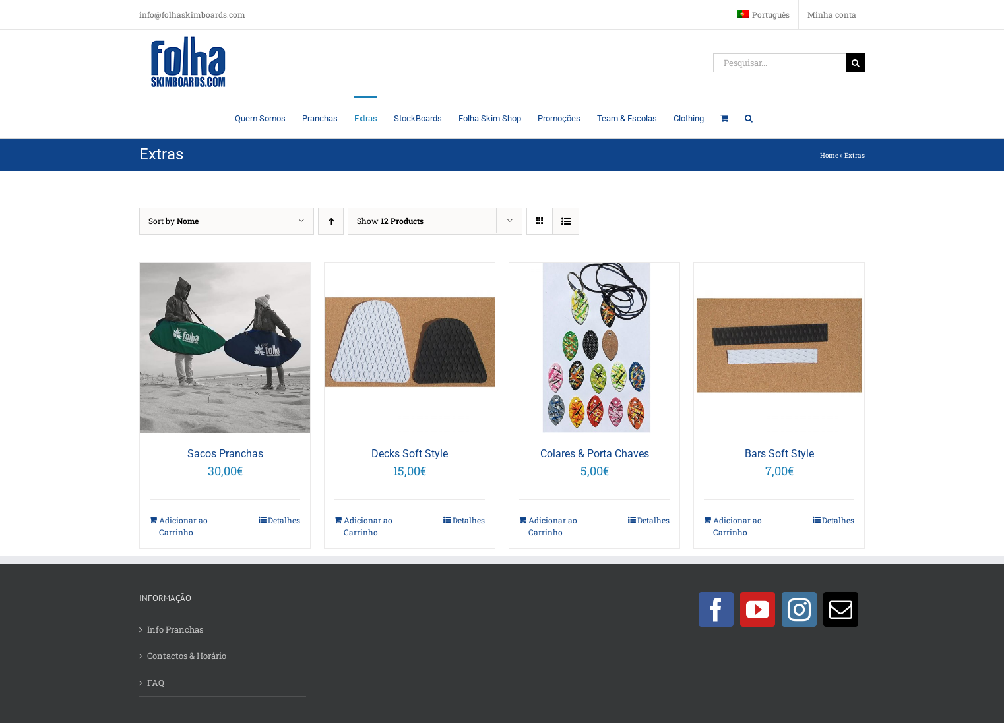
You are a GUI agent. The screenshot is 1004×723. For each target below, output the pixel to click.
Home (829, 155)
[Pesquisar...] (779, 62)
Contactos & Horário (186, 656)
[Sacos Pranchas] (225, 348)
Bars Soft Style (779, 454)
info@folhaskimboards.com (192, 14)
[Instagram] (799, 609)
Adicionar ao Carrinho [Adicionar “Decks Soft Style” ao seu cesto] (368, 526)
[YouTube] (757, 609)
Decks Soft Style (409, 454)
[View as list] (566, 221)
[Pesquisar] (855, 62)
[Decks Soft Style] (410, 348)
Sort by (173, 221)
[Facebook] (716, 609)
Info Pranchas (175, 629)
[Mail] (840, 609)
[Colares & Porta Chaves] (594, 348)
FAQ (155, 683)
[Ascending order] (331, 221)
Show (390, 221)
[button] (749, 117)
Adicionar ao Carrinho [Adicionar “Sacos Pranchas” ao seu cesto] (183, 526)
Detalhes (284, 520)
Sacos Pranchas (225, 454)
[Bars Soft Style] (779, 348)
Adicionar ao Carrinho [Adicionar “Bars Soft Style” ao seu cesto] (737, 526)
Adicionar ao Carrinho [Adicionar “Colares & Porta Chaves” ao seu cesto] (552, 526)
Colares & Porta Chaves (594, 454)
